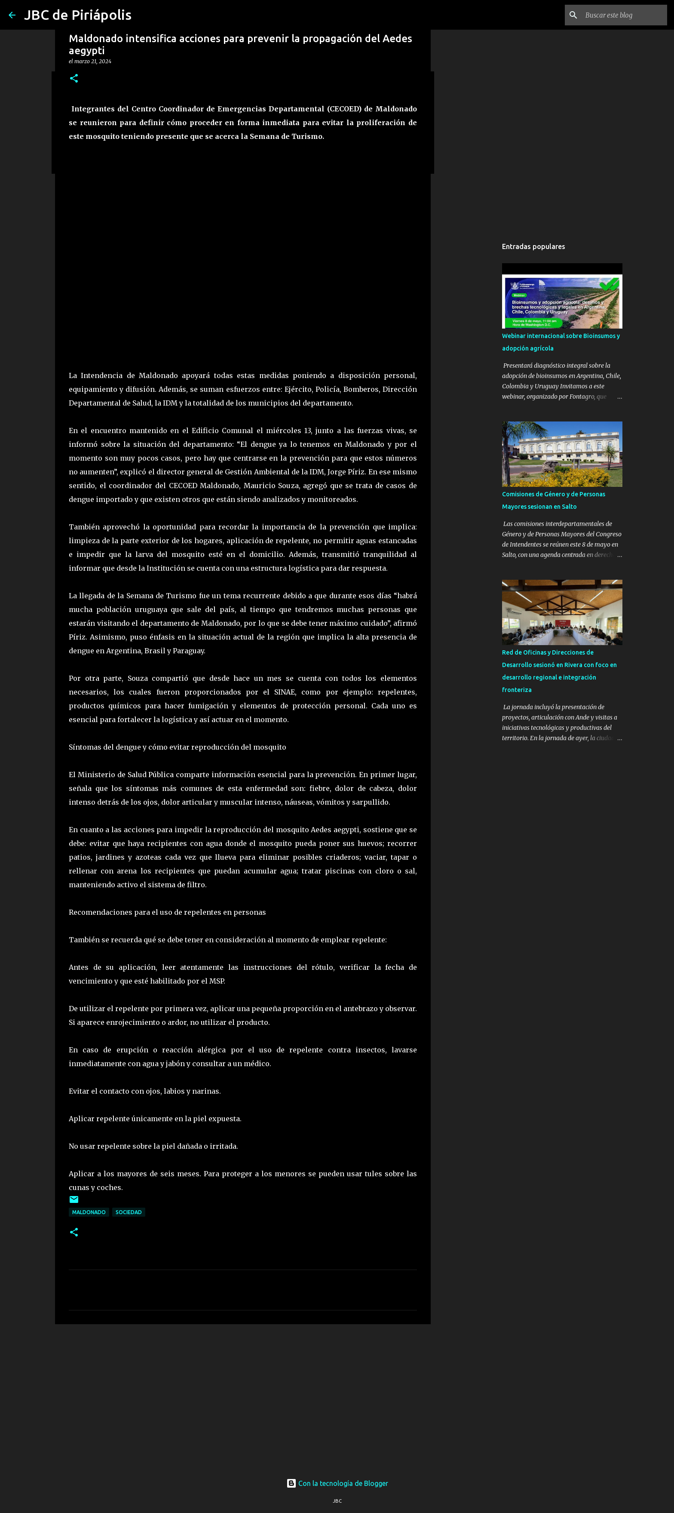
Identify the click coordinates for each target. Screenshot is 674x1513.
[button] (74, 79)
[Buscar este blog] (622, 15)
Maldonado (89, 1212)
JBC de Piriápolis (78, 14)
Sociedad (129, 1212)
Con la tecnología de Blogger (337, 1483)
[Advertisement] (243, 1397)
